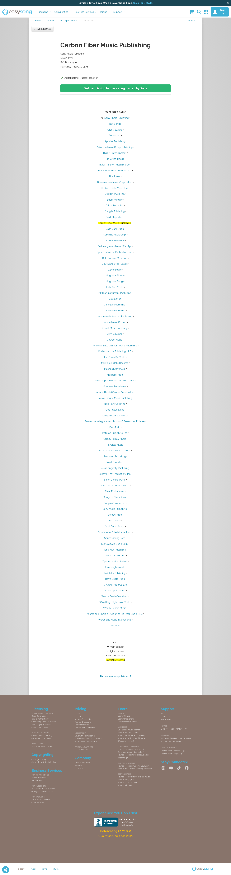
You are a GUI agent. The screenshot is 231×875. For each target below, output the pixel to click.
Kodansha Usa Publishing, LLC (114, 351)
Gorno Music (115, 269)
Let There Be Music (114, 357)
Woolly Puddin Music (114, 608)
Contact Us (165, 716)
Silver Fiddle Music (115, 491)
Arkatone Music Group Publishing (115, 147)
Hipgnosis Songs (115, 281)
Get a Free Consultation (42, 738)
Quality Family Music (114, 438)
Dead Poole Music (115, 240)
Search (50, 20)
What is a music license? (128, 732)
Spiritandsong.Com (114, 538)
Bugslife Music (115, 199)
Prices (77, 713)
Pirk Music (114, 427)
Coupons (78, 716)
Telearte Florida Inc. (114, 555)
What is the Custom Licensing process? (135, 769)
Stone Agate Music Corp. (114, 544)
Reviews (78, 765)
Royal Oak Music (115, 462)
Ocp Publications (114, 409)
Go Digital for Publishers (42, 791)
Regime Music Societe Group (115, 450)
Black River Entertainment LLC (114, 170)
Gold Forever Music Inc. (114, 258)
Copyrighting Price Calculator (44, 762)
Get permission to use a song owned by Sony (115, 88)
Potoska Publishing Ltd (114, 433)
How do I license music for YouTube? (133, 766)
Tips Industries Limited (114, 561)
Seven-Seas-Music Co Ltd (114, 485)
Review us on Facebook (173, 751)
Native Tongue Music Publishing (115, 398)
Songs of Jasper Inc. (115, 503)
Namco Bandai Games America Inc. (114, 392)
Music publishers (68, 20)
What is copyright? (126, 779)
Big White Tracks (115, 159)
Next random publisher (115, 676)
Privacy (33, 869)
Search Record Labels (127, 722)
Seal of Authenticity (40, 719)
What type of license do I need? (131, 735)
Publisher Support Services (43, 788)
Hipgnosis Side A (115, 275)
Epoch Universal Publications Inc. (115, 252)
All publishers (42, 29)
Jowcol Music (114, 339)
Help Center (166, 719)
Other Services (38, 802)
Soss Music (115, 520)
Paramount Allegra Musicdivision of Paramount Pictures (115, 421)
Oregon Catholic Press (115, 415)
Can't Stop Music (114, 217)
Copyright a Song (39, 759)
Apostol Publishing (115, 141)
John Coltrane (114, 333)
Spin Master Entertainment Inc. (114, 532)
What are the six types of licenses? (132, 738)
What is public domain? (128, 782)
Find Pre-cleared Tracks (42, 746)
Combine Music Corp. (114, 234)
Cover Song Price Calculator (44, 722)
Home (38, 20)
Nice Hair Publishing (114, 403)
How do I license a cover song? (131, 749)
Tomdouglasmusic (115, 567)
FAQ (162, 713)
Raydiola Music (115, 444)
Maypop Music (115, 374)
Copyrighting (62, 12)
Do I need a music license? (129, 730)
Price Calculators (82, 749)
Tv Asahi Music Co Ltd (115, 584)
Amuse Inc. (115, 135)
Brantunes (114, 176)
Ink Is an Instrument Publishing (114, 293)
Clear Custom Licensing (42, 735)
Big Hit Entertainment (114, 153)
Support (119, 12)
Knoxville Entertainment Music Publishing (115, 345)
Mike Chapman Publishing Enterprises (114, 380)
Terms (44, 869)
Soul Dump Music (114, 526)
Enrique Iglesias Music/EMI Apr (115, 246)
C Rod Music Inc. (115, 205)
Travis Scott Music (115, 578)
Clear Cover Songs (39, 716)
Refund (55, 869)
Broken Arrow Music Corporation (114, 182)
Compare (79, 768)
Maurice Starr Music (114, 369)
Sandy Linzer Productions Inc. (115, 474)
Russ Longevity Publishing (114, 468)
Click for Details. (143, 3)
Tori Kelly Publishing (115, 573)
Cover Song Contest (40, 727)
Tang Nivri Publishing (115, 549)
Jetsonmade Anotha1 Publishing (114, 316)
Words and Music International (114, 619)
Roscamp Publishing (115, 456)
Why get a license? (126, 741)
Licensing (44, 12)
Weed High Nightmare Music (114, 602)
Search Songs (124, 716)
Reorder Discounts (83, 722)
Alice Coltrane (114, 129)
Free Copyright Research (42, 724)
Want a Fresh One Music (115, 596)
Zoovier (114, 625)
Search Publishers (126, 719)
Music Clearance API (40, 778)
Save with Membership (85, 736)
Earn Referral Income (41, 800)
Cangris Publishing (115, 211)
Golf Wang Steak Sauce (115, 263)
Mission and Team (82, 763)
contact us (191, 20)
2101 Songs (115, 123)
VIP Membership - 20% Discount (89, 739)
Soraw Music (115, 514)
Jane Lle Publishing (114, 304)
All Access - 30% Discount (86, 741)
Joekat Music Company (114, 328)
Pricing (105, 12)
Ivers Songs (114, 299)
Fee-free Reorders (82, 725)
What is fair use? (125, 785)
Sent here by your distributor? (130, 752)
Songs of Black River (114, 497)
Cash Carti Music (115, 229)
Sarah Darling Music (114, 479)
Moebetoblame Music (115, 386)
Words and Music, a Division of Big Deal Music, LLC (114, 614)
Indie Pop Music (114, 287)
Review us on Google (172, 754)
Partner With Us (38, 780)
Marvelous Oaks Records (114, 363)
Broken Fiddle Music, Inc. (114, 188)
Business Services (85, 12)
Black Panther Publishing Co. (114, 164)
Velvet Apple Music (114, 590)
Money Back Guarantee (85, 728)
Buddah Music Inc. (115, 193)
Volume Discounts (83, 719)
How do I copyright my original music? (134, 777)
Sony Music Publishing (116, 118)
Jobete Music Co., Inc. (114, 322)
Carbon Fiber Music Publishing (114, 223)
